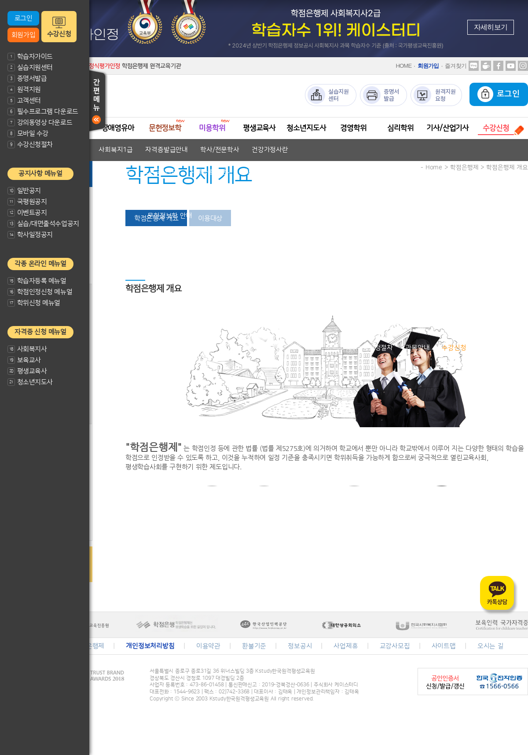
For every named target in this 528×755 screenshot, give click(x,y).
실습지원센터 (30, 67)
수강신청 (59, 34)
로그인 (24, 18)
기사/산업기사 (447, 128)
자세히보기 (490, 27)
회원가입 (23, 35)
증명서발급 (27, 78)
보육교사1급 (160, 172)
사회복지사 (27, 349)
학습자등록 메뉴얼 (36, 281)
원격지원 (24, 89)
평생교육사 (27, 371)
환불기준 (254, 646)
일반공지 (24, 190)
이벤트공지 (27, 212)
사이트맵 (444, 646)
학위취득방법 (399, 304)
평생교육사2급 (305, 260)
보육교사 (24, 360)
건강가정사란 (270, 150)
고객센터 (24, 100)
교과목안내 (228, 194)
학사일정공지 (30, 234)
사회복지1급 (116, 150)
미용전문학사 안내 (221, 238)
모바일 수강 (27, 133)
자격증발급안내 (166, 150)
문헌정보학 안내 (169, 216)
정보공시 (300, 646)
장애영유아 (118, 128)
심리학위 (400, 128)
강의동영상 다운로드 (39, 122)
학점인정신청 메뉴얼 (39, 292)
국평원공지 (27, 201)
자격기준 (188, 194)
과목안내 (417, 348)
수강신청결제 (497, 348)
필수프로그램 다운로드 (42, 111)
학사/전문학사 (219, 150)
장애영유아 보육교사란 (132, 194)
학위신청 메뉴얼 (33, 303)
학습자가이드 (30, 56)
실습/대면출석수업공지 (43, 223)
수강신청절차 (30, 144)
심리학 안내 (403, 326)
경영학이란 (354, 304)
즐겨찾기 (455, 65)
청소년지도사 (30, 382)
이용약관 (208, 646)
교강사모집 (395, 646)
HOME (403, 65)
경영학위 (353, 128)
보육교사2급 (113, 172)
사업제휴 (346, 646)
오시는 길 (490, 646)
